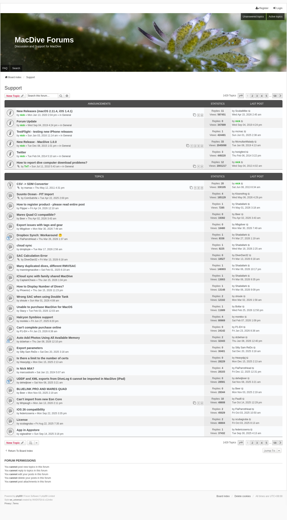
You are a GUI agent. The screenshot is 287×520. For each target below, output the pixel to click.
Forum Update (27, 121)
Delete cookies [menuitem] (242, 496)
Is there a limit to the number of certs (43, 358)
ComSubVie (30, 198)
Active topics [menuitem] (275, 16)
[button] (241, 95)
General (66, 115)
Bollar (238, 306)
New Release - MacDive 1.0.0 (37, 142)
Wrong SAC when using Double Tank (42, 296)
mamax (28, 187)
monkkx (24, 321)
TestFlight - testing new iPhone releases (45, 131)
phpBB (19, 496)
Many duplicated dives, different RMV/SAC (46, 266)
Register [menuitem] (262, 8)
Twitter (21, 152)
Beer (22, 218)
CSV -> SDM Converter (32, 184)
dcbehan (24, 341)
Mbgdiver (25, 228)
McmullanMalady (244, 141)
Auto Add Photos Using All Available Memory (48, 337)
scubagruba (26, 423)
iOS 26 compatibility (31, 409)
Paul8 (238, 398)
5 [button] (266, 96)
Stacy (23, 310)
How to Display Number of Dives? (40, 286)
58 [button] (275, 96)
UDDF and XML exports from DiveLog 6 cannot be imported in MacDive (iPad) (71, 378)
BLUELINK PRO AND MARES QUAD (42, 389)
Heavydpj (25, 362)
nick (22, 115)
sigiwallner (25, 433)
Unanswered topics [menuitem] (253, 16)
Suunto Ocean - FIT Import (35, 194)
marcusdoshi (27, 372)
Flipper (23, 208)
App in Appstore (28, 430)
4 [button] (261, 96)
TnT (26, 166)
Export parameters (30, 348)
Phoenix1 (25, 290)
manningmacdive (29, 269)
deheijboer (25, 382)
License (22, 419)
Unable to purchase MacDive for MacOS (44, 307)
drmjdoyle (25, 249)
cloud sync (24, 245)
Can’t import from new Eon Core (39, 399)
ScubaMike (241, 110)
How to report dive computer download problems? (52, 162)
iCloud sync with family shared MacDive (45, 276)
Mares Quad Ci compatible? (36, 214)
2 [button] (252, 96)
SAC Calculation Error (32, 255)
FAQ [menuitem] (4, 68)
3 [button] (257, 96)
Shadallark (241, 204)
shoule (23, 300)
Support (13, 88)
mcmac (239, 131)
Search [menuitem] (16, 68)
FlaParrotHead (28, 239)
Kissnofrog (241, 193)
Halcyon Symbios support (35, 317)
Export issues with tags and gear (40, 225)
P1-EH (23, 331)
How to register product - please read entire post (51, 204)
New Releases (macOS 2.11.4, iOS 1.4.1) (44, 111)
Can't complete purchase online (39, 327)
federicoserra (27, 413)
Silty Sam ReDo (28, 351)
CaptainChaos (27, 280)
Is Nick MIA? (25, 368)
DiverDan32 (30, 259)
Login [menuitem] (277, 8)
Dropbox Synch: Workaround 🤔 (39, 235)
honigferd (240, 152)
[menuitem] (8, 503)
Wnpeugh (25, 403)
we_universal (16, 500)
